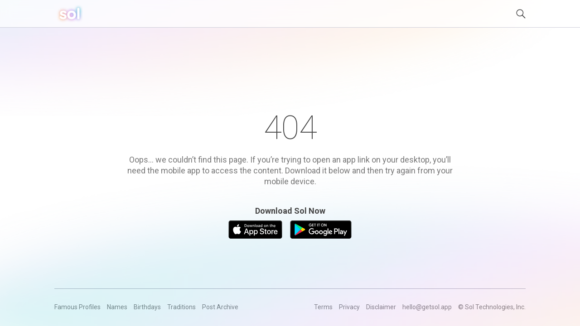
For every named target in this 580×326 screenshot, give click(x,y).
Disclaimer (381, 307)
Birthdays (147, 307)
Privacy (349, 307)
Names (117, 307)
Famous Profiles (77, 307)
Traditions (181, 307)
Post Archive (220, 307)
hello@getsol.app (427, 307)
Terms (323, 307)
